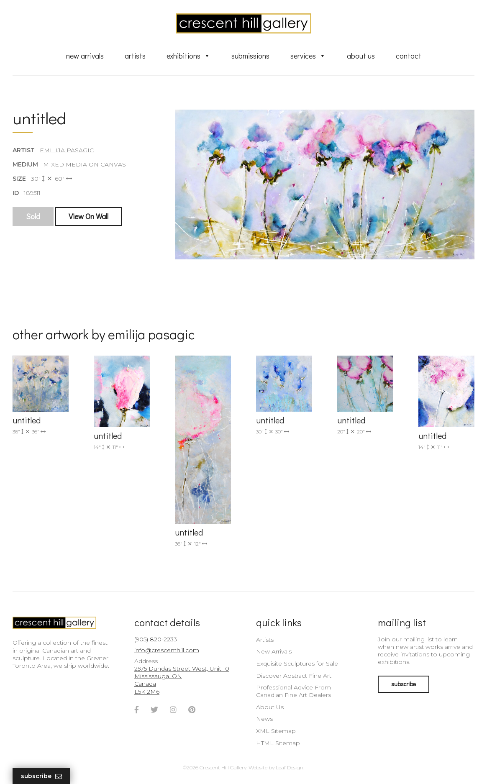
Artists (135, 56)
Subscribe (41, 776)
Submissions (250, 56)
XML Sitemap (276, 731)
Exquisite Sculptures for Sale (297, 663)
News (264, 719)
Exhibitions (188, 56)
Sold (33, 216)
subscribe (403, 684)
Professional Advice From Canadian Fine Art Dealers (293, 691)
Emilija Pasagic (67, 150)
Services (308, 56)
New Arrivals (85, 56)
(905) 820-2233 (155, 639)
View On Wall (88, 216)
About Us (361, 56)
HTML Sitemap (278, 743)
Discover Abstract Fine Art (293, 675)
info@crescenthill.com (166, 650)
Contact (408, 56)
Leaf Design (289, 767)
